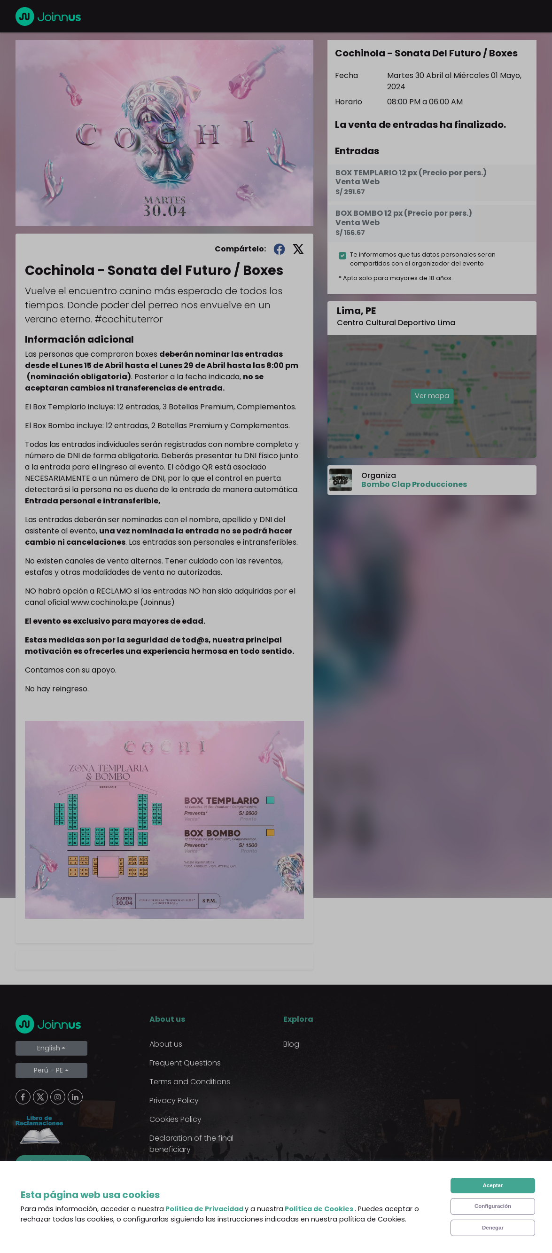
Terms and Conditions (189, 1081)
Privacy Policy (174, 1100)
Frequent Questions (185, 1062)
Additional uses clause (190, 1168)
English (48, 1048)
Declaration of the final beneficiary (191, 1144)
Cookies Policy (175, 1119)
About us (165, 1044)
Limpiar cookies (53, 1163)
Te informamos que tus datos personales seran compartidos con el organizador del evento (423, 259)
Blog (291, 1044)
